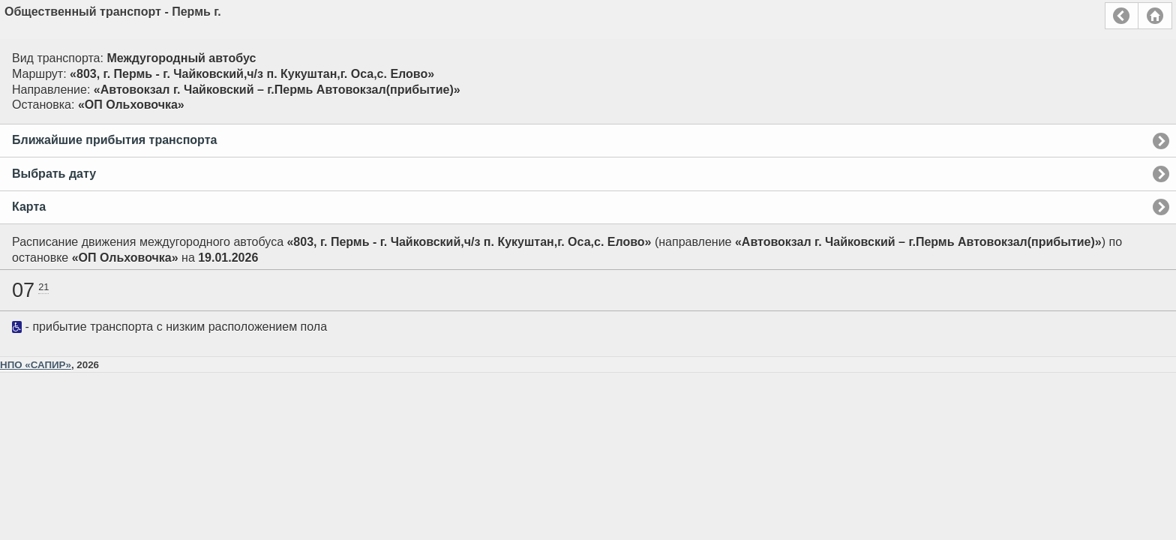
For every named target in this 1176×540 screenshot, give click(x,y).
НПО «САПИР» (35, 364)
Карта (29, 206)
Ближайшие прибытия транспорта (114, 140)
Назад (1121, 15)
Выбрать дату (54, 173)
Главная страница (1155, 15)
